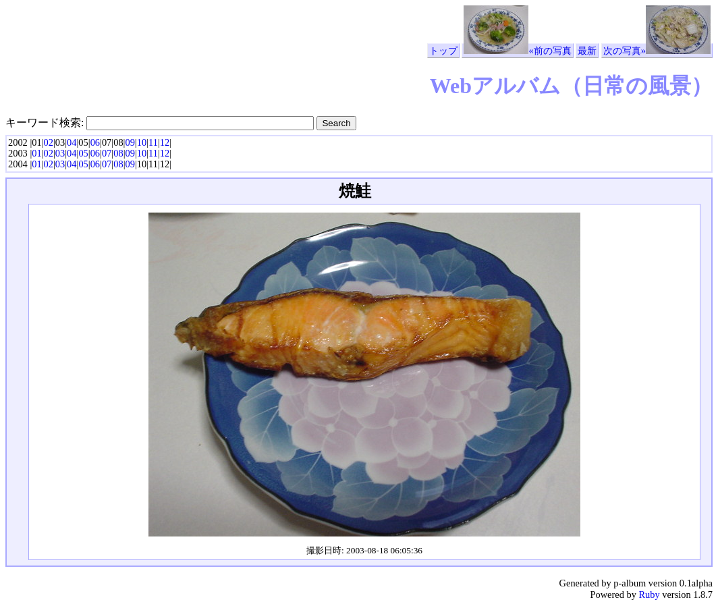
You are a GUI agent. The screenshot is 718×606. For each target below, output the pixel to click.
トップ (443, 50)
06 (95, 142)
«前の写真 (517, 50)
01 (36, 153)
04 (71, 142)
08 (118, 153)
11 (153, 142)
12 (164, 142)
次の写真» (657, 50)
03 (60, 153)
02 (48, 142)
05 (83, 153)
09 (129, 142)
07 (106, 153)
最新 (587, 50)
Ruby (648, 594)
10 (141, 142)
